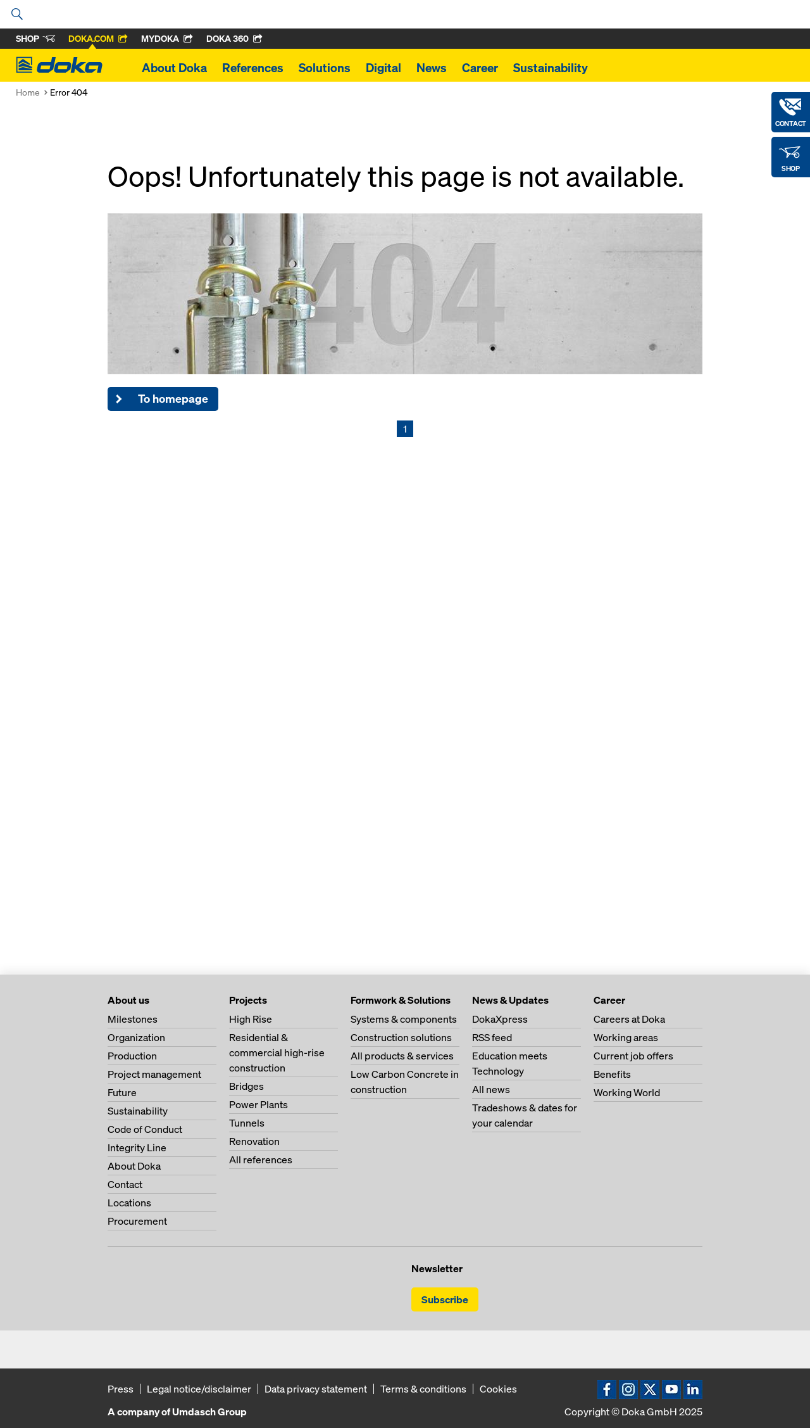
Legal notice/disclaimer (199, 1389)
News (431, 68)
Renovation (254, 1141)
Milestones (133, 1019)
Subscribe (444, 1299)
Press (121, 1389)
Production (132, 1056)
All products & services (402, 1056)
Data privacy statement (316, 1389)
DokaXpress (500, 1019)
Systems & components (404, 1019)
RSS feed (492, 1037)
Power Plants (258, 1104)
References (253, 68)
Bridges (246, 1086)
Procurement (137, 1221)
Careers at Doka (629, 1019)
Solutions (325, 68)
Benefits (612, 1074)
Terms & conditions (423, 1389)
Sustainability (550, 68)
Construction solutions (401, 1037)
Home (28, 92)
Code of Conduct (145, 1129)
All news (491, 1089)
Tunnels (247, 1123)
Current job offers (633, 1056)
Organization (136, 1037)
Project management (154, 1074)
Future (122, 1092)
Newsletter (437, 1268)
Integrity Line (137, 1147)
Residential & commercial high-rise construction (277, 1052)
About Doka (174, 68)
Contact (125, 1184)
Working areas (626, 1037)
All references (260, 1159)
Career (480, 68)
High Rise (250, 1019)
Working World (627, 1092)
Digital (383, 68)
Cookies (498, 1389)
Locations (129, 1203)
